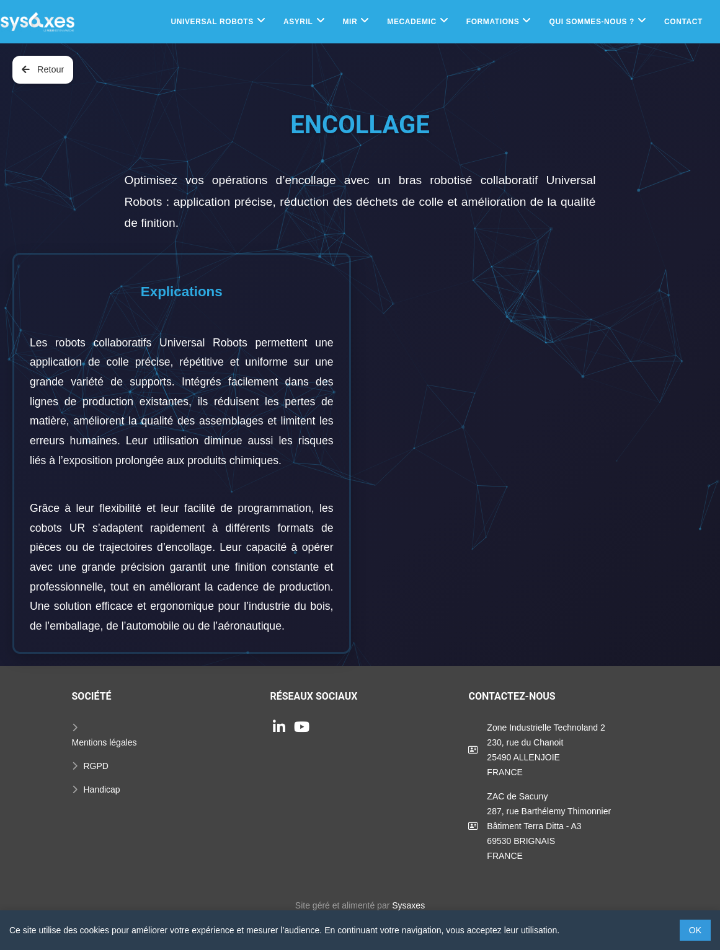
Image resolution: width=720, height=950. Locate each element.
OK (695, 930)
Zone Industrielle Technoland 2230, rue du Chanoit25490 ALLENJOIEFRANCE (546, 750)
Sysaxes (408, 905)
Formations (493, 21)
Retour (43, 69)
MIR (350, 21)
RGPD (96, 766)
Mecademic (411, 21)
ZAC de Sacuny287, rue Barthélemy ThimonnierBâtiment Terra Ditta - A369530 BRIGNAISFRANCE (549, 826)
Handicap (102, 789)
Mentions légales (104, 742)
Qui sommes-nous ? (591, 21)
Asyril (298, 21)
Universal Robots (212, 21)
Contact (683, 21)
